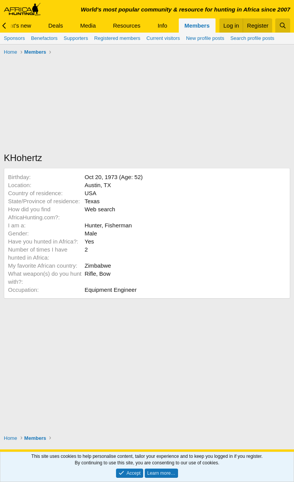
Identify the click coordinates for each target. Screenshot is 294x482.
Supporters (76, 38)
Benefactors (44, 38)
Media (88, 25)
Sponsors (14, 38)
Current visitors (163, 38)
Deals (55, 25)
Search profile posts (252, 38)
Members (197, 25)
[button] (37, 25)
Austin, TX (98, 185)
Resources (126, 25)
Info (162, 25)
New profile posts (205, 38)
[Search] (282, 25)
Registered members (117, 38)
